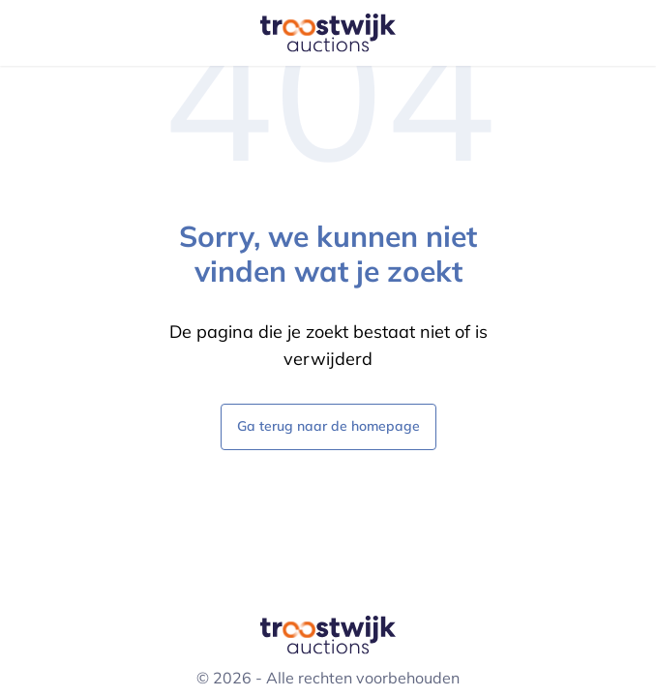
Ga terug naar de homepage (328, 425)
